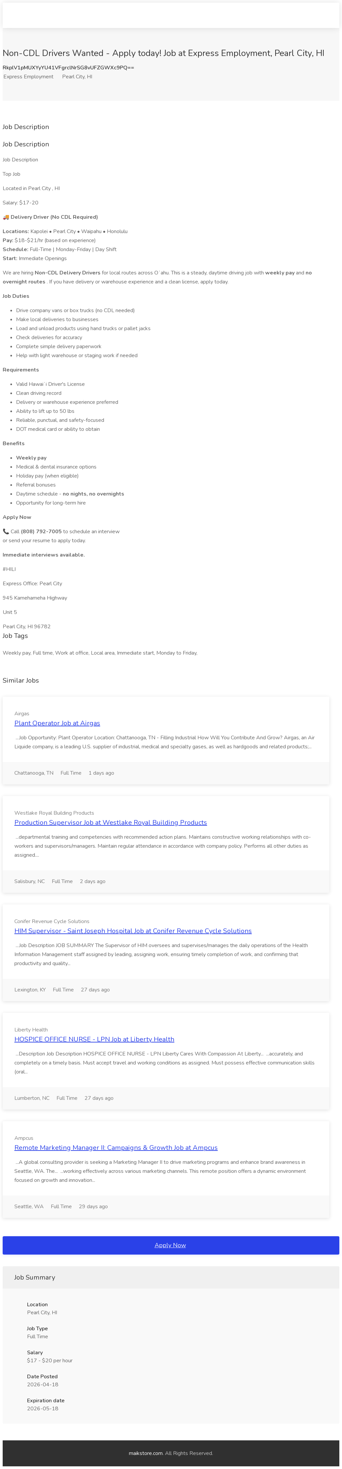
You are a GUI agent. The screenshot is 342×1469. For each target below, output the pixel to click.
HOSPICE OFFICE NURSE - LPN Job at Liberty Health (94, 1039)
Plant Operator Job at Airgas (57, 723)
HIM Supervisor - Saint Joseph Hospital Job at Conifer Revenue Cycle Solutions (133, 930)
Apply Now (170, 1245)
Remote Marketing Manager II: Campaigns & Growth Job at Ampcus (116, 1147)
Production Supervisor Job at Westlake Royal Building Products (110, 822)
